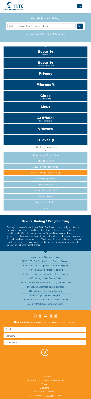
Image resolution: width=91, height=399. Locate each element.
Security (45, 52)
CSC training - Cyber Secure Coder (45, 278)
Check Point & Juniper (45, 202)
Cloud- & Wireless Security (45, 167)
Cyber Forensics (45, 184)
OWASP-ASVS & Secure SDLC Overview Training (45, 299)
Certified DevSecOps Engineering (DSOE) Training (45, 274)
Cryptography (45, 196)
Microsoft (45, 85)
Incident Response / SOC (45, 190)
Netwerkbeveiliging (45, 161)
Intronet (49, 395)
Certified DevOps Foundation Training (45, 270)
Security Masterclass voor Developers (45, 304)
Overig (46, 208)
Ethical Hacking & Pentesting (45, 155)
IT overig (45, 140)
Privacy (45, 74)
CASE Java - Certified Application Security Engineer (45, 265)
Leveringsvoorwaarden (45, 391)
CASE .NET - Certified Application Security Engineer (45, 261)
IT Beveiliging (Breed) (45, 178)
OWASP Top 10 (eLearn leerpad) (45, 295)
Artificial (45, 119)
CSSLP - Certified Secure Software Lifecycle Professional (45, 282)
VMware (45, 129)
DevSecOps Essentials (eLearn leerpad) (45, 287)
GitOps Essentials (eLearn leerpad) (45, 291)
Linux (45, 107)
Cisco (45, 97)
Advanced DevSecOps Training (45, 257)
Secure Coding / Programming (45, 172)
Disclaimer (45, 387)
